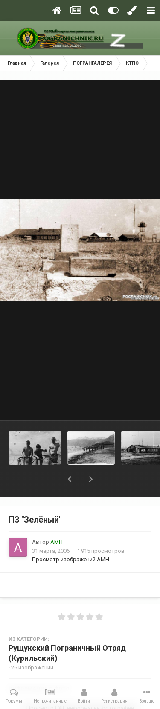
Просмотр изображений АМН (70, 559)
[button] (69, 479)
